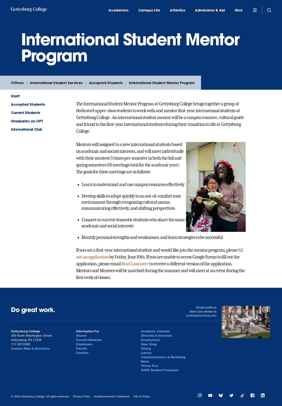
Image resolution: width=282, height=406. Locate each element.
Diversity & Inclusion (156, 335)
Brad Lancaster (134, 263)
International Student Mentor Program (162, 83)
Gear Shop (149, 344)
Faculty (81, 348)
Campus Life (149, 10)
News (145, 361)
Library (146, 353)
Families (82, 353)
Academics (118, 10)
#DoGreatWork (206, 307)
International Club (26, 129)
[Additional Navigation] (255, 10)
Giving (146, 348)
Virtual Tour (149, 366)
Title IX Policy (141, 396)
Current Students (25, 112)
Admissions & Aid (210, 10)
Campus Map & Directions (30, 348)
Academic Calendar (155, 331)
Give (238, 10)
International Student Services (56, 83)
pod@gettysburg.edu (202, 315)
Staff (15, 96)
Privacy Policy (81, 396)
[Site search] (269, 10)
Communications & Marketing (163, 357)
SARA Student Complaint (160, 370)
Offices (17, 83)
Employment (150, 340)
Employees (84, 344)
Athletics (177, 10)
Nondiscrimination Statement (112, 396)
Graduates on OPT (27, 121)
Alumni (81, 335)
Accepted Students (106, 83)
